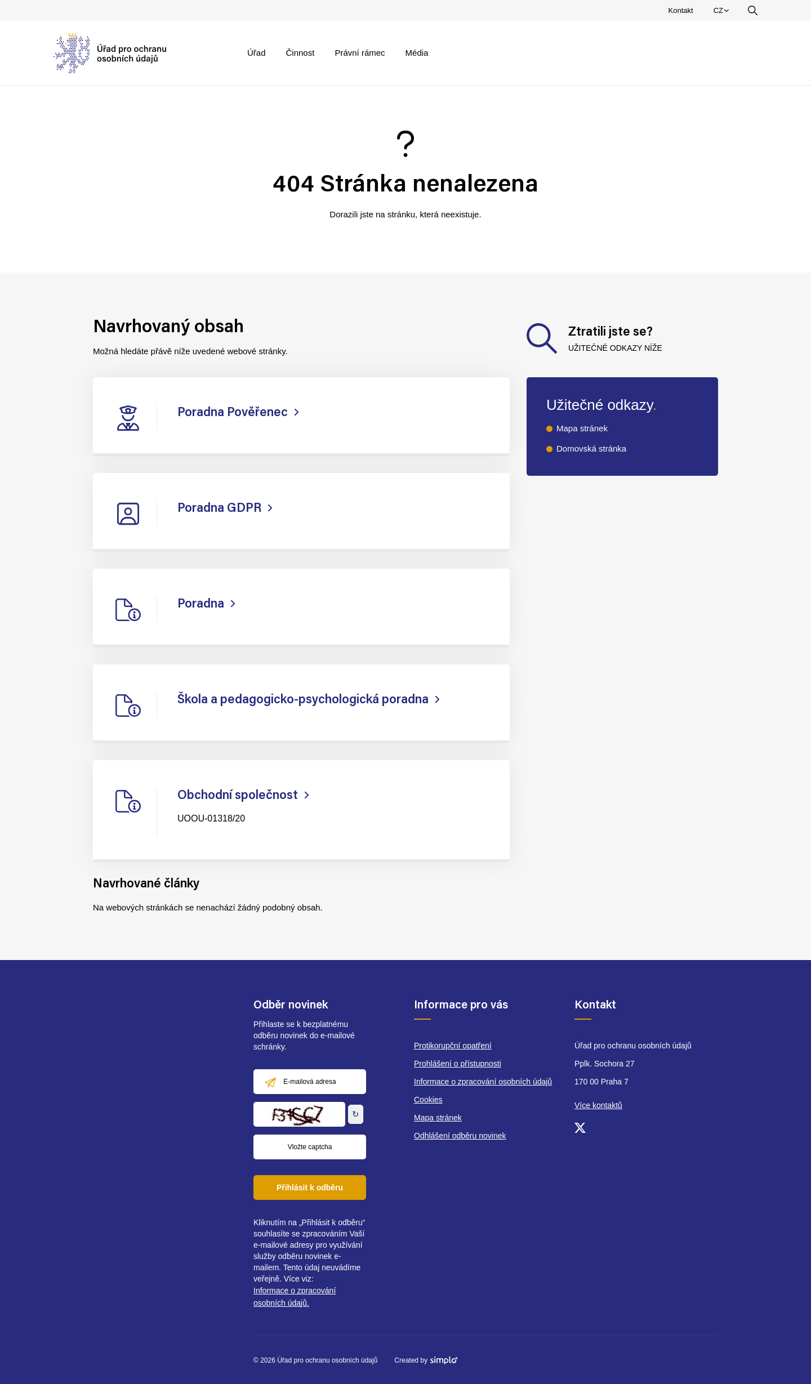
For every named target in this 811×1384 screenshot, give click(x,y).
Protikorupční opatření (453, 1045)
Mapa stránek (582, 428)
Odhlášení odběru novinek (460, 1135)
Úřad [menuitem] (256, 52)
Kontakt (681, 10)
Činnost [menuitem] (300, 52)
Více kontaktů (598, 1105)
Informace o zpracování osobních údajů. (294, 1296)
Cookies (428, 1099)
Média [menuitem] (417, 52)
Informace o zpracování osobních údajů (483, 1081)
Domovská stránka (591, 448)
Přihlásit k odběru (310, 1187)
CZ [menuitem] (723, 13)
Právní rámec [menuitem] (360, 52)
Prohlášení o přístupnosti (457, 1063)
